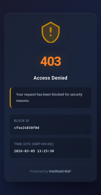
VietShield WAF (60, 171)
